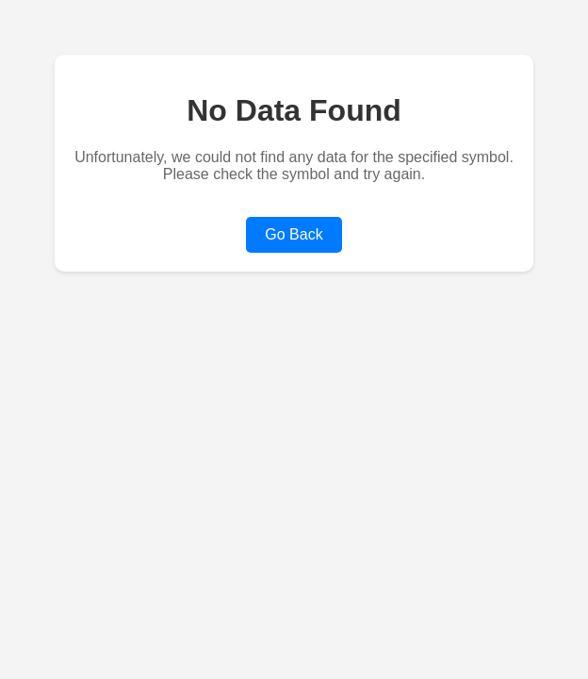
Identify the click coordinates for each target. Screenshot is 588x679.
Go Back (293, 234)
